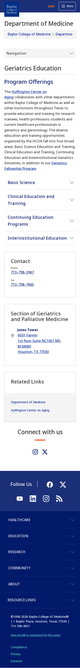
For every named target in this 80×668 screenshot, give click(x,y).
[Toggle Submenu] (40, 53)
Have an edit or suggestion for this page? (36, 635)
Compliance (19, 647)
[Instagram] (35, 452)
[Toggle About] (72, 584)
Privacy (15, 654)
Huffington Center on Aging (30, 410)
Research (16, 551)
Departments (66, 34)
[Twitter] (45, 452)
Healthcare (19, 519)
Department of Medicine (28, 402)
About (14, 584)
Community (19, 568)
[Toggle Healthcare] (72, 520)
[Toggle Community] (72, 568)
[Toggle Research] (72, 552)
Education (18, 536)
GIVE (51, 6)
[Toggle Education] (72, 536)
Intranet (16, 661)
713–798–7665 (22, 284)
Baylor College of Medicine (29, 34)
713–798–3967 (22, 272)
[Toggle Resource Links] (72, 600)
